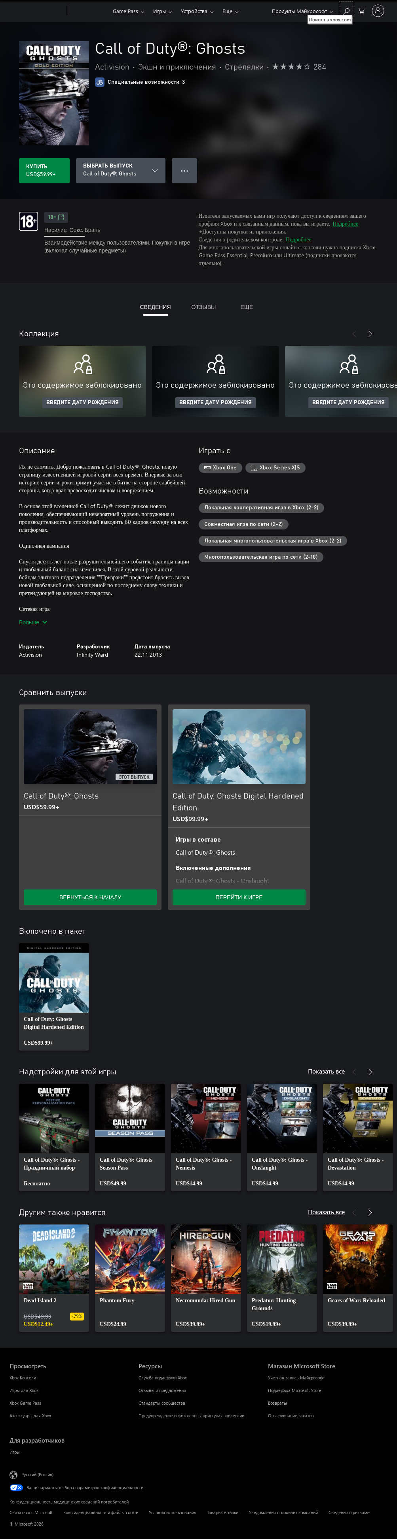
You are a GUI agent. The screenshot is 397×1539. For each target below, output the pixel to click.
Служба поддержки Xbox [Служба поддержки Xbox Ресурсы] (163, 1377)
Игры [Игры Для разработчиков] (14, 1451)
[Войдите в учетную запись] (378, 10)
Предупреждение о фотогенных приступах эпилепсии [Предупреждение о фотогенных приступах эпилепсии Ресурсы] (191, 1415)
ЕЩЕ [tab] (246, 307)
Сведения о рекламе (349, 1512)
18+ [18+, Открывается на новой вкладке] (56, 217)
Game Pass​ (125, 11)
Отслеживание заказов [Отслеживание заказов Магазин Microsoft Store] (291, 1415)
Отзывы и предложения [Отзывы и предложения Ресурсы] (162, 1390)
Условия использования (172, 1512)
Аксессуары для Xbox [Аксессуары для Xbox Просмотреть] (30, 1415)
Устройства (194, 11)
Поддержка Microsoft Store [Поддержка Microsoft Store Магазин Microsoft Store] (294, 1390)
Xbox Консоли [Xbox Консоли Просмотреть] (22, 1377)
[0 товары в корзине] (361, 10)
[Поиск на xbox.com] (346, 10)
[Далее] (370, 333)
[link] (54, 997)
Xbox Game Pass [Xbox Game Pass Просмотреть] (25, 1402)
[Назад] (354, 333)
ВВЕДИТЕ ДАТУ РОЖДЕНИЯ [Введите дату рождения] (82, 402)
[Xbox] (89, 11)
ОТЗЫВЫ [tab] (204, 307)
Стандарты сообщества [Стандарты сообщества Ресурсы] (162, 1402)
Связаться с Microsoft (31, 1512)
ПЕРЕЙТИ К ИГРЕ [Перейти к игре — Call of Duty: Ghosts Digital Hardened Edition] (238, 897)
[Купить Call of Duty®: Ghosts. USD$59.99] (44, 170)
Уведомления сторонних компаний (283, 1512)
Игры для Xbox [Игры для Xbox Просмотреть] (23, 1390)
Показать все (326, 1071)
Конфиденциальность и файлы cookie (100, 1512)
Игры (159, 11)
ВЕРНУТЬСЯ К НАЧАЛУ (90, 897)
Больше (33, 622)
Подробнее (345, 223)
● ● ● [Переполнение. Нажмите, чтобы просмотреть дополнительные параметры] (184, 170)
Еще (227, 11)
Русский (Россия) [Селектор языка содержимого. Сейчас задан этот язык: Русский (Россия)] (37, 1474)
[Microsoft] (36, 11)
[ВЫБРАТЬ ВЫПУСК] (120, 170)
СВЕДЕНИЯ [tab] (155, 307)
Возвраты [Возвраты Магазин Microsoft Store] (277, 1402)
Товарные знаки (222, 1512)
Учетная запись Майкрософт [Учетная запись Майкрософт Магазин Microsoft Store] (296, 1377)
